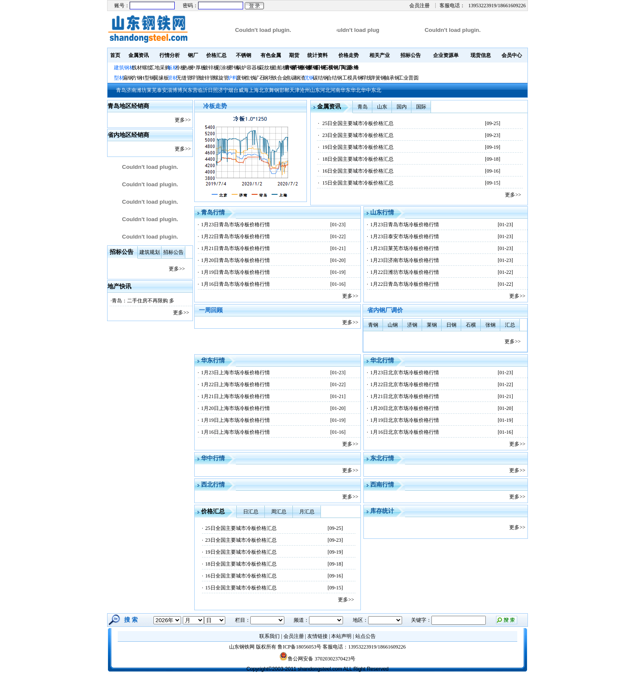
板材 (172, 68)
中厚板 (198, 68)
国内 (402, 107)
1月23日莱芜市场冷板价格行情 (404, 248)
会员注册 (419, 6)
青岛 (121, 90)
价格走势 (348, 55)
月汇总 (307, 512)
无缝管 (184, 78)
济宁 (223, 90)
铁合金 (279, 78)
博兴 (182, 90)
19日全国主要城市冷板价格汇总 (358, 147)
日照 (213, 90)
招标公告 (410, 55)
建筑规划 (149, 252)
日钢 (451, 325)
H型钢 (148, 78)
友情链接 (317, 636)
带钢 (234, 68)
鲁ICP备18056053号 (299, 647)
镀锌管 (207, 78)
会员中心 (512, 55)
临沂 (203, 90)
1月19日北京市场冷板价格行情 (404, 420)
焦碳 (291, 78)
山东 (315, 90)
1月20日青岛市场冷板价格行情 (235, 260)
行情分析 (169, 55)
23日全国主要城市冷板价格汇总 (358, 135)
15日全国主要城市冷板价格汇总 (358, 183)
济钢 (412, 325)
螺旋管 (221, 78)
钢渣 (300, 78)
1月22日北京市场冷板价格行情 (404, 384)
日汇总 (250, 512)
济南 (131, 90)
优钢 (309, 78)
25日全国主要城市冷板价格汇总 (358, 123)
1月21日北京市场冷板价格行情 (404, 396)
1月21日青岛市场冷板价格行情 (235, 248)
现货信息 (481, 55)
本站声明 (341, 636)
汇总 (510, 325)
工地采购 (160, 68)
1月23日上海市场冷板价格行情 (235, 373)
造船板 (279, 68)
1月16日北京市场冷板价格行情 (404, 432)
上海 (254, 90)
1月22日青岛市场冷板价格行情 (235, 236)
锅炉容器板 (249, 68)
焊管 (195, 78)
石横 (471, 325)
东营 (192, 90)
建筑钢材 (124, 68)
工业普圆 (408, 78)
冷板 (180, 68)
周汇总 (278, 512)
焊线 (366, 78)
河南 (335, 90)
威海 (243, 90)
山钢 (393, 325)
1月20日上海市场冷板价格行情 (235, 408)
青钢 (373, 325)
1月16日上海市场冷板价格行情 (235, 432)
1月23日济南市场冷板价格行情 (404, 260)
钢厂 (193, 55)
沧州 (305, 90)
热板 (188, 68)
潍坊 (141, 90)
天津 (294, 90)
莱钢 (432, 325)
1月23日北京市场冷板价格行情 (404, 373)
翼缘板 (161, 78)
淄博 (172, 90)
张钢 (490, 325)
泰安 (162, 90)
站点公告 (365, 636)
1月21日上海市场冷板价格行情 (235, 396)
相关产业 (379, 55)
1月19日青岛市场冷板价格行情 (235, 272)
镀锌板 (210, 68)
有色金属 (271, 55)
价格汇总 (216, 55)
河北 (325, 90)
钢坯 (268, 78)
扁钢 (128, 78)
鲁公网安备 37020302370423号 (317, 659)
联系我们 (269, 636)
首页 (115, 55)
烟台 (233, 90)
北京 (264, 90)
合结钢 (334, 78)
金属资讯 (138, 55)
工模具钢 (352, 78)
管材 (172, 78)
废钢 (241, 78)
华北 (356, 90)
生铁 (250, 78)
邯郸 (284, 90)
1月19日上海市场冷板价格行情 (235, 420)
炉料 (232, 78)
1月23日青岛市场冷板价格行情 (235, 225)
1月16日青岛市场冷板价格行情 (235, 284)
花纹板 (267, 68)
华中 (366, 90)
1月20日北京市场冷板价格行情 (404, 408)
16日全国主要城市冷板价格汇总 (358, 171)
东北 (376, 90)
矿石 (259, 78)
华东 (345, 90)
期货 (294, 55)
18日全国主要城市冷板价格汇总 (358, 159)
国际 (421, 107)
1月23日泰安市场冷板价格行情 (404, 236)
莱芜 (152, 90)
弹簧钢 (378, 78)
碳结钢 (320, 78)
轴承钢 (392, 78)
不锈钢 (243, 55)
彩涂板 (223, 68)
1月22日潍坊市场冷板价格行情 (404, 272)
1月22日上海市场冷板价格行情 (235, 384)
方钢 (137, 78)
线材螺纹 (142, 68)
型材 (119, 78)
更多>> (183, 120)
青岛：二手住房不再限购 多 (143, 301)
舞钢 (274, 90)
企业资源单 (446, 55)
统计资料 (317, 55)
